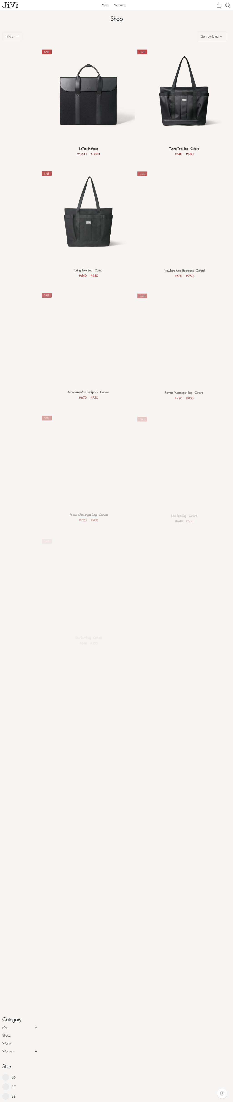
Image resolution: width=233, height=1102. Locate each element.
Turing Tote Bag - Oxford (185, 146)
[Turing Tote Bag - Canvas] (91, 215)
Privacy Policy (15, 1096)
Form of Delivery (17, 1076)
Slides (6, 64)
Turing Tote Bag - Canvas (92, 270)
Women (7, 80)
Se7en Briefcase (91, 146)
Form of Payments (18, 1070)
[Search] (228, 7)
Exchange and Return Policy (24, 1083)
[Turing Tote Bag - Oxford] (185, 91)
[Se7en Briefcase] (91, 91)
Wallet (6, 72)
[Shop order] (212, 36)
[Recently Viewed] (222, 1093)
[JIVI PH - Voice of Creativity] (10, 5)
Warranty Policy (17, 1089)
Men (5, 56)
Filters (9, 36)
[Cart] (219, 6)
